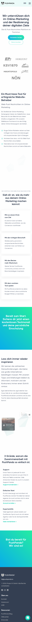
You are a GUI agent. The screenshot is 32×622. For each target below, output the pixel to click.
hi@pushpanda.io (7, 579)
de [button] (25, 3)
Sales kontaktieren (9, 521)
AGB (2, 605)
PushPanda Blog (6, 614)
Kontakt (4, 599)
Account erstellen (9, 503)
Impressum (5, 602)
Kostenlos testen (16, 37)
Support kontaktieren (10, 485)
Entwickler (4, 620)
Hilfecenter (5, 617)
